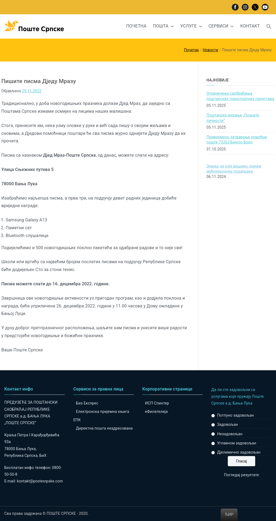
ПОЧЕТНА (136, 26)
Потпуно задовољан (235, 415)
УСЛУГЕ (191, 26)
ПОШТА (163, 26)
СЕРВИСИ (221, 26)
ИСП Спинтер (157, 403)
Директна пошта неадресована (104, 428)
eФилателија (156, 411)
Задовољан (227, 424)
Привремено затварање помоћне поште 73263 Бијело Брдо (236, 140)
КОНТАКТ (250, 26)
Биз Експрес (87, 403)
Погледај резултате (241, 475)
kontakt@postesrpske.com (40, 481)
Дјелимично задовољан (239, 452)
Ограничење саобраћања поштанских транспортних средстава (240, 96)
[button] (171, 26)
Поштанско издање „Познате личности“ (232, 118)
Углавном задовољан (236, 443)
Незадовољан (230, 434)
